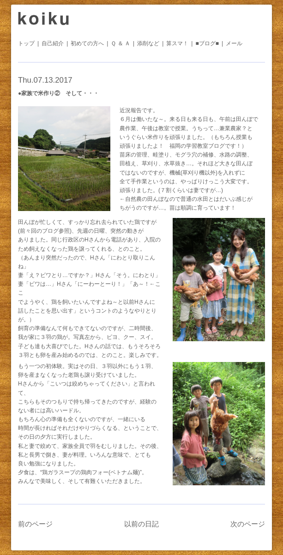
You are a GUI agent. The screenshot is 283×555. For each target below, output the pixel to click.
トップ (26, 43)
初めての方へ (87, 43)
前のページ (35, 524)
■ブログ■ (207, 43)
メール (234, 43)
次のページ (247, 524)
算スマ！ (177, 43)
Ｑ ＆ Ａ (120, 43)
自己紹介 (53, 43)
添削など (148, 43)
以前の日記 (141, 524)
